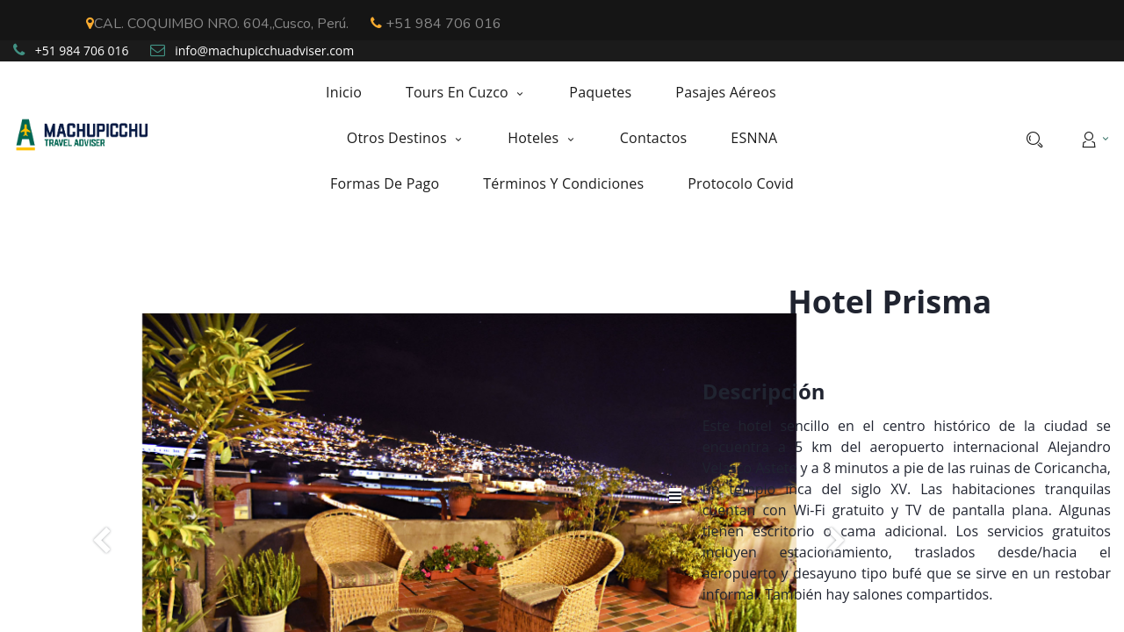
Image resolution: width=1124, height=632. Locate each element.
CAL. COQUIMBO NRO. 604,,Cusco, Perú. (217, 23)
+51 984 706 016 (436, 23)
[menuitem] (355, 92)
